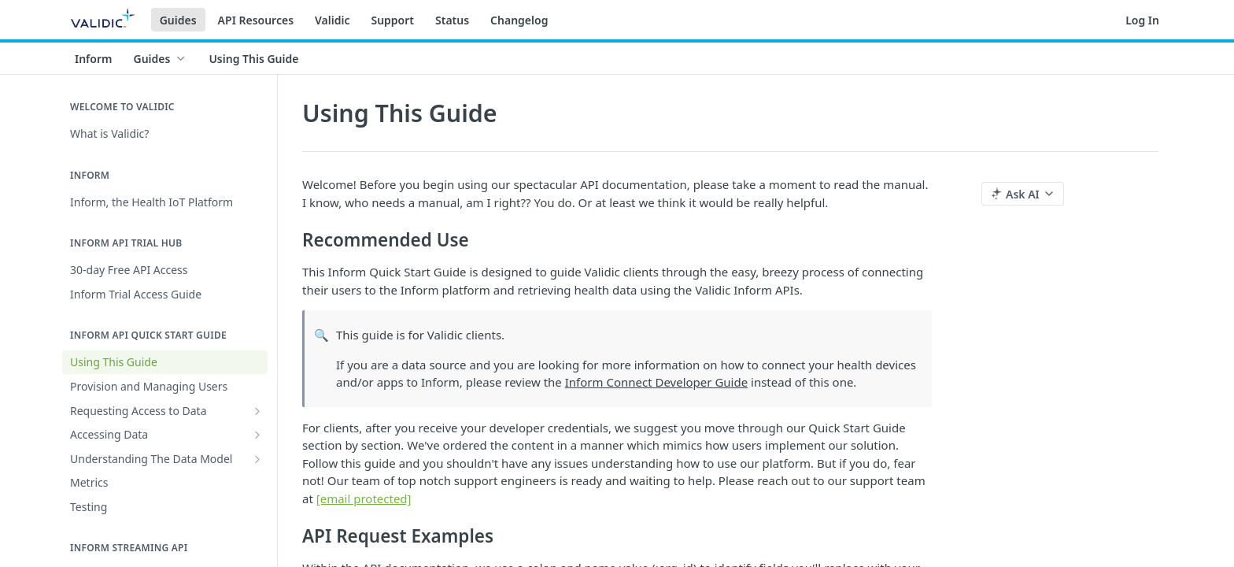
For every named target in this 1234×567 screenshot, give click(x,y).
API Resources (256, 20)
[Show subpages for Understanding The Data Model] (257, 459)
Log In (1142, 20)
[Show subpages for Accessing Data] (257, 434)
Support (392, 20)
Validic (332, 20)
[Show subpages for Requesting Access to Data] (257, 411)
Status (452, 20)
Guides (178, 20)
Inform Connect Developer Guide (656, 382)
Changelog (519, 20)
